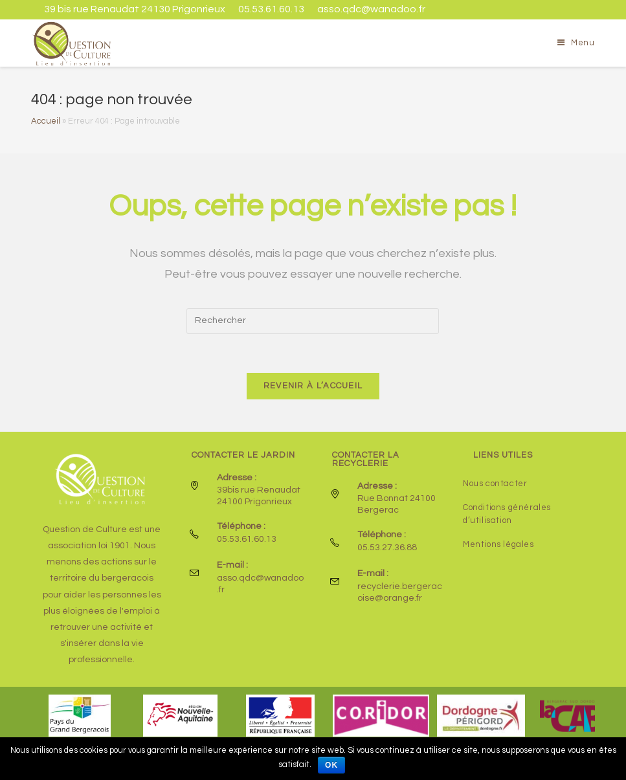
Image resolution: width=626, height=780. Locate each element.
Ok (331, 765)
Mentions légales (498, 544)
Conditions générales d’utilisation (507, 514)
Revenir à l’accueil (313, 385)
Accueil (45, 121)
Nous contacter (495, 483)
